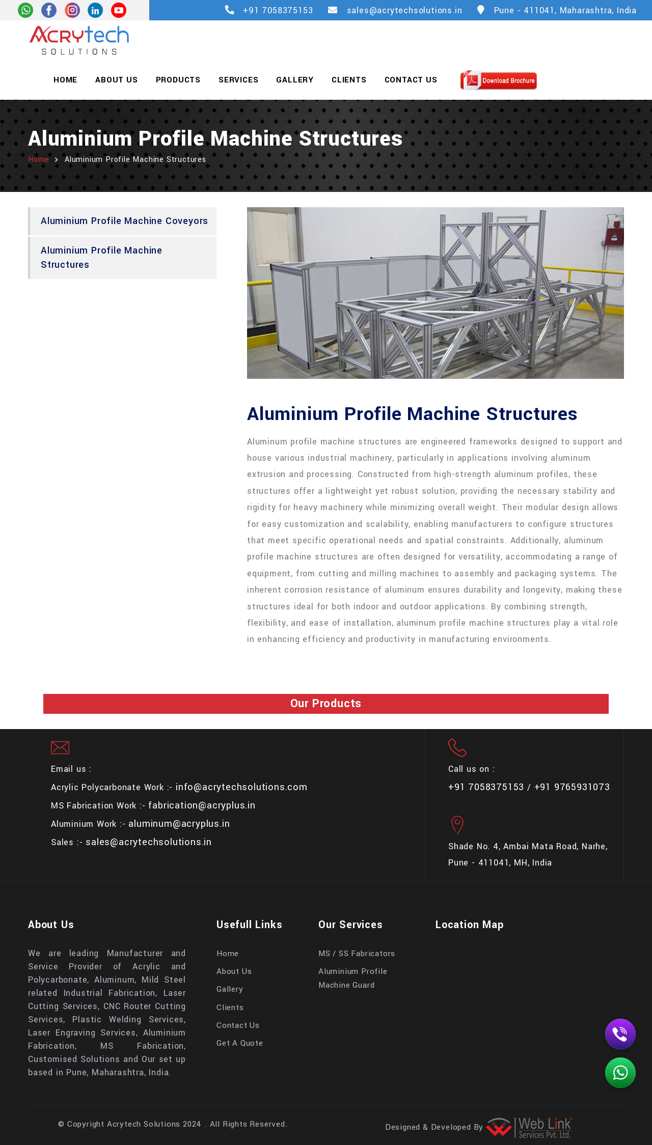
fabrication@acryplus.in (201, 805)
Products (178, 80)
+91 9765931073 (572, 787)
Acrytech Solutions (143, 1124)
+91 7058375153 (278, 10)
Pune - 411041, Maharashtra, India (565, 10)
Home (65, 80)
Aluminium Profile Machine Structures (101, 257)
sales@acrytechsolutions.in (405, 10)
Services (238, 80)
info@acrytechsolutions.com (242, 787)
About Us (116, 80)
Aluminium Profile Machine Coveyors (124, 221)
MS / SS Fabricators (356, 953)
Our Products (326, 703)
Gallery (295, 80)
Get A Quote (239, 1043)
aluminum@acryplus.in (179, 823)
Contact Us (411, 80)
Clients (349, 80)
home (38, 159)
